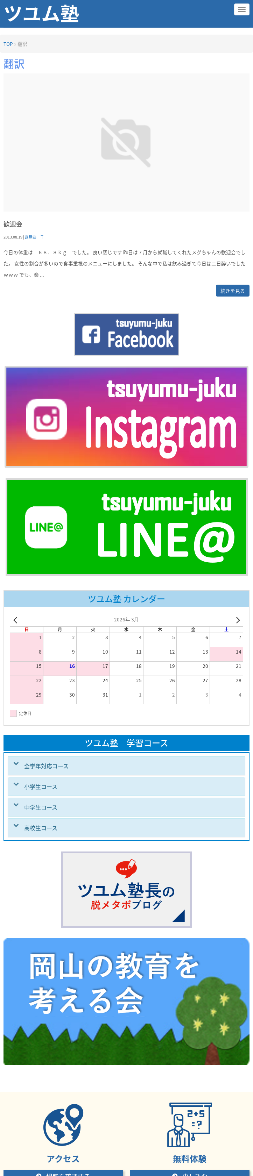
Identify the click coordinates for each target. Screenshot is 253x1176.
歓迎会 (12, 224)
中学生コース (40, 807)
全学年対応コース (46, 766)
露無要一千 (34, 237)
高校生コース (40, 828)
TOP (8, 43)
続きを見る (232, 290)
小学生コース (40, 786)
